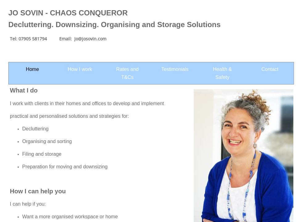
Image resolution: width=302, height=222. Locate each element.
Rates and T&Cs (127, 73)
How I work (80, 69)
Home (32, 69)
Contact (269, 69)
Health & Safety (222, 73)
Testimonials (174, 69)
